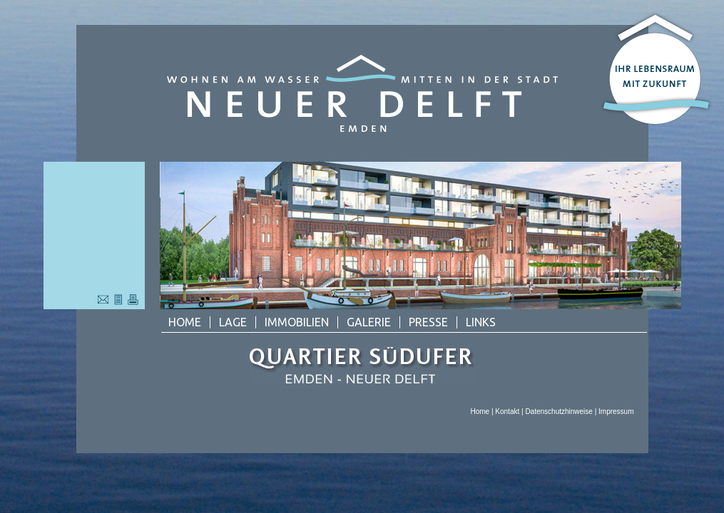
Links (481, 322)
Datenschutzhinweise (559, 411)
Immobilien (297, 322)
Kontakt (507, 411)
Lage (233, 322)
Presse (428, 322)
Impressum (615, 411)
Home (184, 322)
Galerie (369, 322)
